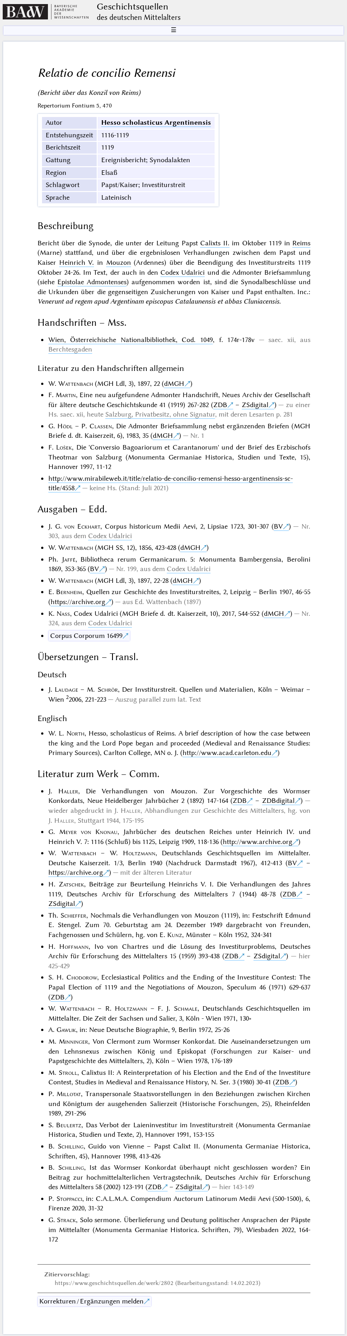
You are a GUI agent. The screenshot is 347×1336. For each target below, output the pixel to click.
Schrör (108, 689)
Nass (63, 613)
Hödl (65, 426)
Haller (68, 791)
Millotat (68, 1094)
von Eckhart (82, 526)
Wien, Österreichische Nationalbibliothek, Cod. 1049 (130, 340)
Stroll (68, 1073)
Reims (301, 243)
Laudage (66, 689)
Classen (100, 426)
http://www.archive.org (257, 842)
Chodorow (81, 977)
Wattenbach (75, 384)
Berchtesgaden (70, 349)
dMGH (174, 384)
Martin (66, 395)
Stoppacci (69, 1199)
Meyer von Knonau (88, 832)
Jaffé (68, 559)
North (75, 733)
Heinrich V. (76, 262)
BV (278, 526)
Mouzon (118, 262)
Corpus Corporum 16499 (86, 636)
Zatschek (71, 884)
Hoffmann (74, 946)
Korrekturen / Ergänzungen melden (91, 1301)
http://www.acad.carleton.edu (227, 753)
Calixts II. (214, 243)
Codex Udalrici (182, 272)
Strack (66, 1220)
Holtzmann (139, 853)
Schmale (185, 1008)
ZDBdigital (278, 801)
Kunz (174, 935)
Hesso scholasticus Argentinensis (156, 122)
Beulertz (68, 1125)
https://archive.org (78, 602)
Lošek (64, 447)
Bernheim (69, 592)
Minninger (73, 1041)
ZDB (220, 405)
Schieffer (73, 915)
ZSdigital (255, 405)
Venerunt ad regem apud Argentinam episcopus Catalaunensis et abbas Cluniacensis (158, 301)
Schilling (71, 1146)
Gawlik (66, 1030)
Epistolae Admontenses (92, 282)
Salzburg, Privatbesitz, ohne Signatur (160, 414)
